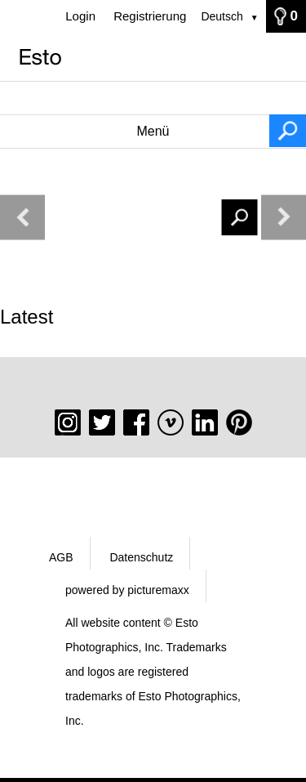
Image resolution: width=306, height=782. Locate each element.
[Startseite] (153, 57)
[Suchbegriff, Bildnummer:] (153, 98)
